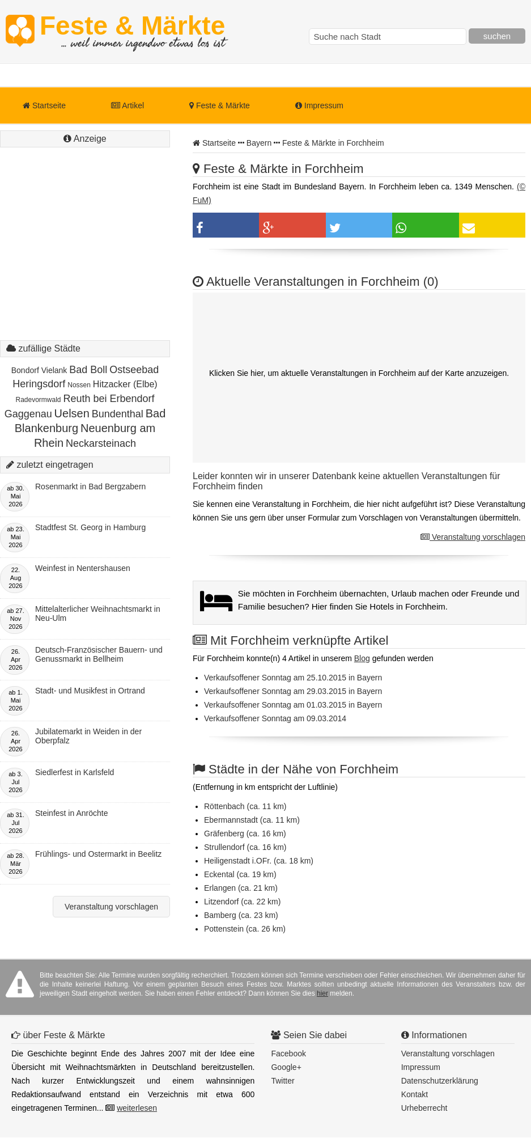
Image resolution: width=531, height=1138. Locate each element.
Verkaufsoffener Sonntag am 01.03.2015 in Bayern (293, 704)
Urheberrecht (424, 1107)
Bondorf (25, 370)
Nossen (79, 385)
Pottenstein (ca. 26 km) (245, 928)
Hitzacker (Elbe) (125, 384)
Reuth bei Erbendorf (108, 398)
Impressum (319, 105)
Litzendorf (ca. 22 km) (242, 901)
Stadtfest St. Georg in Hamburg (90, 527)
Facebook (288, 1053)
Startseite (44, 105)
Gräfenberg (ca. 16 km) (245, 833)
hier (322, 993)
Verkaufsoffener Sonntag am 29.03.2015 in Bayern (293, 691)
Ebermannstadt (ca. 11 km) (252, 819)
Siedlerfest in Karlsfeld (74, 772)
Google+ (286, 1067)
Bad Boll (88, 369)
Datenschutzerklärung (439, 1080)
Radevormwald (38, 400)
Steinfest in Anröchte (71, 813)
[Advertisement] (85, 255)
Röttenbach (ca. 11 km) (245, 806)
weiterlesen (137, 1107)
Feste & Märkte (132, 31)
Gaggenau (28, 414)
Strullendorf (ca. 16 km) (245, 847)
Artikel (127, 105)
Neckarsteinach (101, 443)
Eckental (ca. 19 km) (240, 874)
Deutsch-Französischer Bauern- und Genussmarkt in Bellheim (99, 654)
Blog (362, 658)
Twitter (282, 1080)
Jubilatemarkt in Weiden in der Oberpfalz (88, 736)
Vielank (54, 370)
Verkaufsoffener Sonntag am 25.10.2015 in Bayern (293, 677)
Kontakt (414, 1094)
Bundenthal (117, 414)
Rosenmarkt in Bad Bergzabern (90, 486)
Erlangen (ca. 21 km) (241, 887)
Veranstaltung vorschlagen (472, 536)
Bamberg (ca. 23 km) (241, 915)
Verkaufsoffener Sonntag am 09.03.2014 (275, 718)
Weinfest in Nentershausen (82, 568)
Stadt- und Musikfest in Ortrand (90, 690)
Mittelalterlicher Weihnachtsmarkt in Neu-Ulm (97, 613)
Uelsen (72, 413)
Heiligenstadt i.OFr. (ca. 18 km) (258, 860)
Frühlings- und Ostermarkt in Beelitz (98, 853)
